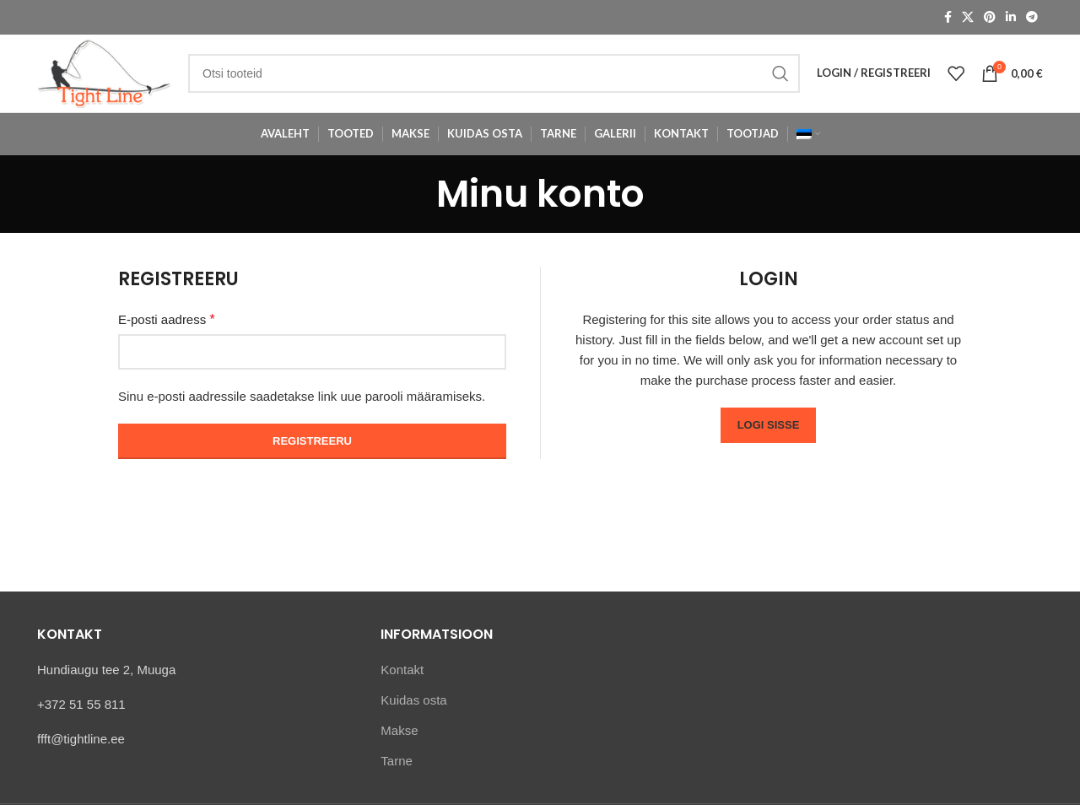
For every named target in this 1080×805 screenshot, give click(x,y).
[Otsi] (504, 79)
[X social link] (968, 18)
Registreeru (312, 452)
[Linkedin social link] (1011, 18)
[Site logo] (114, 78)
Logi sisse (768, 436)
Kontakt (402, 680)
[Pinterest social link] (990, 18)
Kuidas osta (413, 711)
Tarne (397, 771)
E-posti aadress (166, 331)
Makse (399, 741)
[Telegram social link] (1032, 18)
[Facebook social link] (948, 18)
